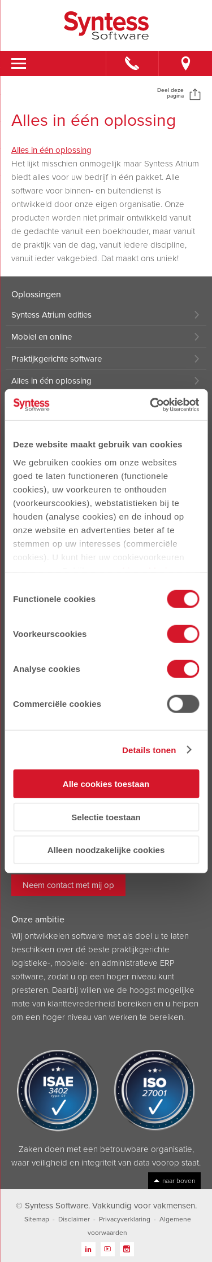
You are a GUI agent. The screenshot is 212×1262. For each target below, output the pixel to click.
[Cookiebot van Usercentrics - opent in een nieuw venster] (151, 404)
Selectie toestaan (106, 816)
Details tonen (149, 749)
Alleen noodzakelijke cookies (106, 850)
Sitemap (36, 1219)
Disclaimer (74, 1219)
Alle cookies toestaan (106, 784)
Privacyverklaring (124, 1219)
